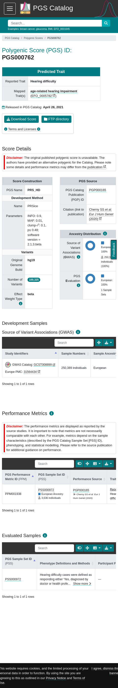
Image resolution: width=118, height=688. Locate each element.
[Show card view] (79, 464)
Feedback (114, 249)
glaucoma (41, 29)
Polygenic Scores (33, 38)
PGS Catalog (12, 38)
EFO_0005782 (41, 96)
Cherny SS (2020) (101, 214)
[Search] (74, 343)
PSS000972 (46, 490)
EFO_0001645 (62, 29)
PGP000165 (97, 190)
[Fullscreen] (99, 342)
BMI (50, 29)
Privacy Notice (56, 678)
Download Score (21, 119)
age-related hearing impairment (53, 91)
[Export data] (108, 342)
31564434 (30, 372)
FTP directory (56, 119)
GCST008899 (43, 364)
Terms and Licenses (22, 129)
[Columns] (97, 464)
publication (94, 167)
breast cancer (27, 29)
